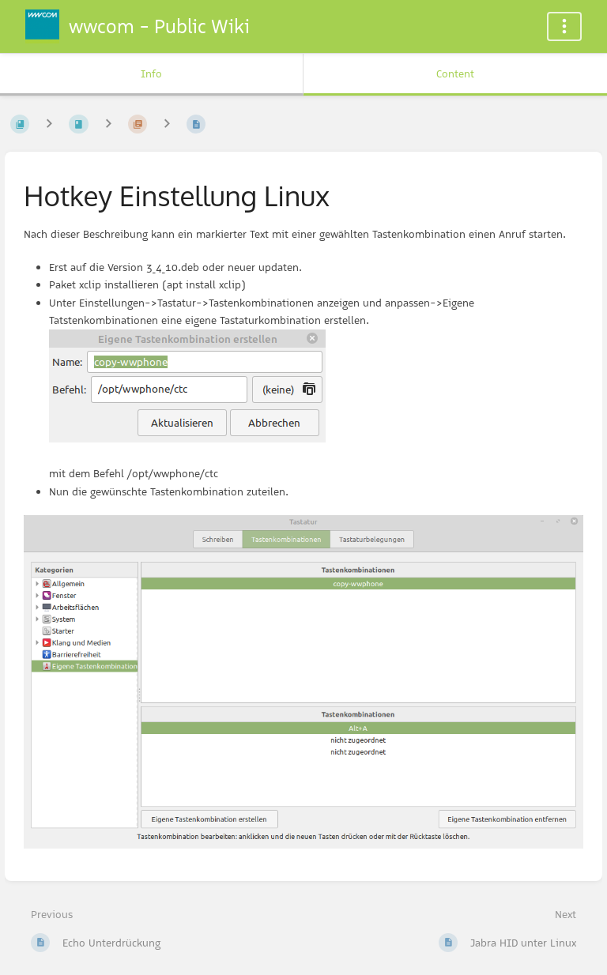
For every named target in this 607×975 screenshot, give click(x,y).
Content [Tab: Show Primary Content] (455, 73)
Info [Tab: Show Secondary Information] (151, 73)
